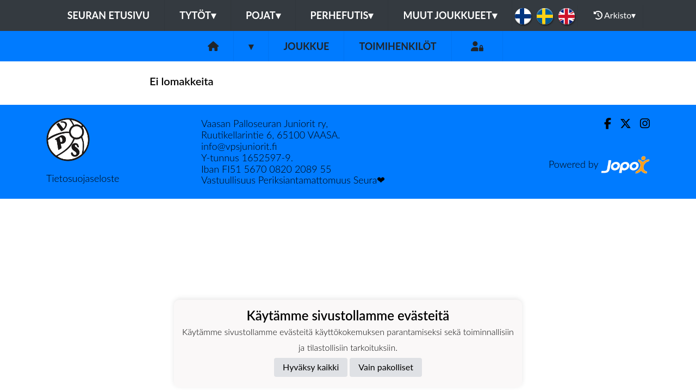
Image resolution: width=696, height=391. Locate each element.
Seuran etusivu (108, 15)
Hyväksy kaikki (311, 367)
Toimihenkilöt (397, 46)
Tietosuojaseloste (82, 178)
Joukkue (306, 46)
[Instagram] (640, 123)
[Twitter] (621, 123)
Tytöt (197, 15)
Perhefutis (342, 15)
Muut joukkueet (449, 15)
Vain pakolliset (385, 367)
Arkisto (615, 15)
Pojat (263, 15)
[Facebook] (603, 123)
